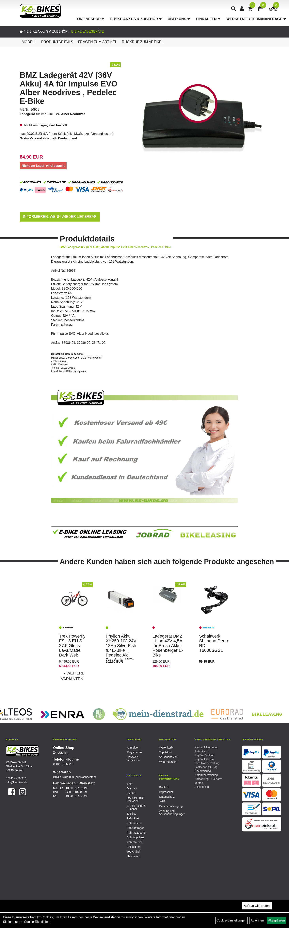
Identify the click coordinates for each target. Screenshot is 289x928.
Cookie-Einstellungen (231, 920)
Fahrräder (133, 818)
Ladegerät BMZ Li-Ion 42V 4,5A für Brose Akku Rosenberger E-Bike (167, 646)
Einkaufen (208, 19)
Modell (29, 42)
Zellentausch (134, 842)
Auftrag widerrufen (257, 905)
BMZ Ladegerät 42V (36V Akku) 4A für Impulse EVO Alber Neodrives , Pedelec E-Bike (68, 88)
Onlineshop (90, 19)
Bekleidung (133, 846)
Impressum (166, 792)
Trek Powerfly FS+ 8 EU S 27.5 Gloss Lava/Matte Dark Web (72, 646)
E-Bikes (131, 813)
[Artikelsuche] (233, 9)
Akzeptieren (276, 920)
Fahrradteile (134, 823)
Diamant (132, 788)
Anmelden (133, 747)
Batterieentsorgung (171, 806)
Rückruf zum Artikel (143, 42)
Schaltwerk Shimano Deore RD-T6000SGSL (214, 643)
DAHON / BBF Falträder (135, 799)
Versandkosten (101, 133)
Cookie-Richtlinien (37, 921)
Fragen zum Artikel (97, 42)
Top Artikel (165, 752)
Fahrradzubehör (137, 832)
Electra (131, 793)
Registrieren (134, 752)
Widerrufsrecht (168, 761)
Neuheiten (133, 856)
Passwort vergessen (133, 758)
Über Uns (179, 19)
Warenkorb (166, 747)
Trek (129, 783)
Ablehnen (257, 920)
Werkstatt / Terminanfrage (256, 19)
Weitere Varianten (73, 676)
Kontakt (164, 787)
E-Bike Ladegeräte (87, 31)
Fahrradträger (135, 827)
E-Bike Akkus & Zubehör (136, 19)
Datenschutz (167, 796)
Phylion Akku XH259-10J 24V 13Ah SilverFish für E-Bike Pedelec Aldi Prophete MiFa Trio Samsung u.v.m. (121, 653)
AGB (162, 801)
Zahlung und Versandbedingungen (171, 812)
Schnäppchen (135, 837)
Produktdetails (57, 42)
